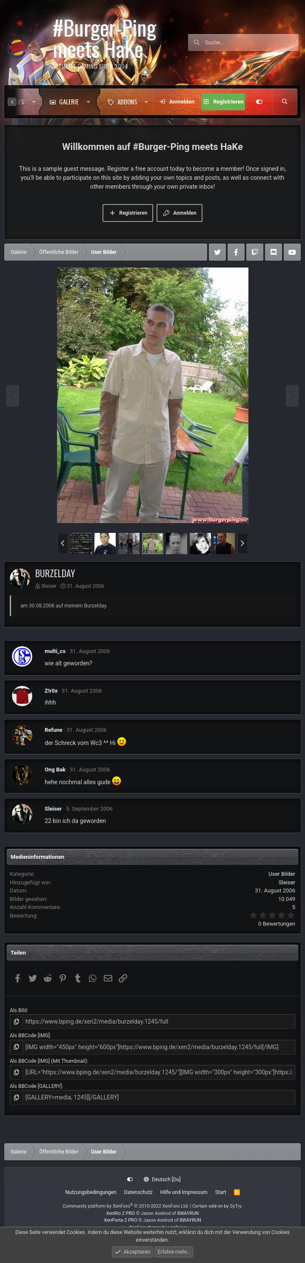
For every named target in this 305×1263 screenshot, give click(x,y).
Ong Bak (55, 769)
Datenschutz (138, 1192)
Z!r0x (51, 691)
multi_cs (55, 651)
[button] (33, 102)
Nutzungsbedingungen (90, 1192)
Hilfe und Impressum (184, 1192)
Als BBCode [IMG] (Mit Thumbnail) (48, 1059)
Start (220, 1192)
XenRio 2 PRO (120, 1213)
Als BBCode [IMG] (30, 1034)
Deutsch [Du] (162, 1179)
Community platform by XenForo (126, 1206)
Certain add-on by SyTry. (217, 1206)
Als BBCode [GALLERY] (36, 1082)
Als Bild (18, 1010)
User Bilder (281, 874)
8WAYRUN (188, 1213)
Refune (54, 730)
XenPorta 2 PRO (120, 1220)
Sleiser (49, 586)
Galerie (69, 101)
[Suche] (252, 42)
